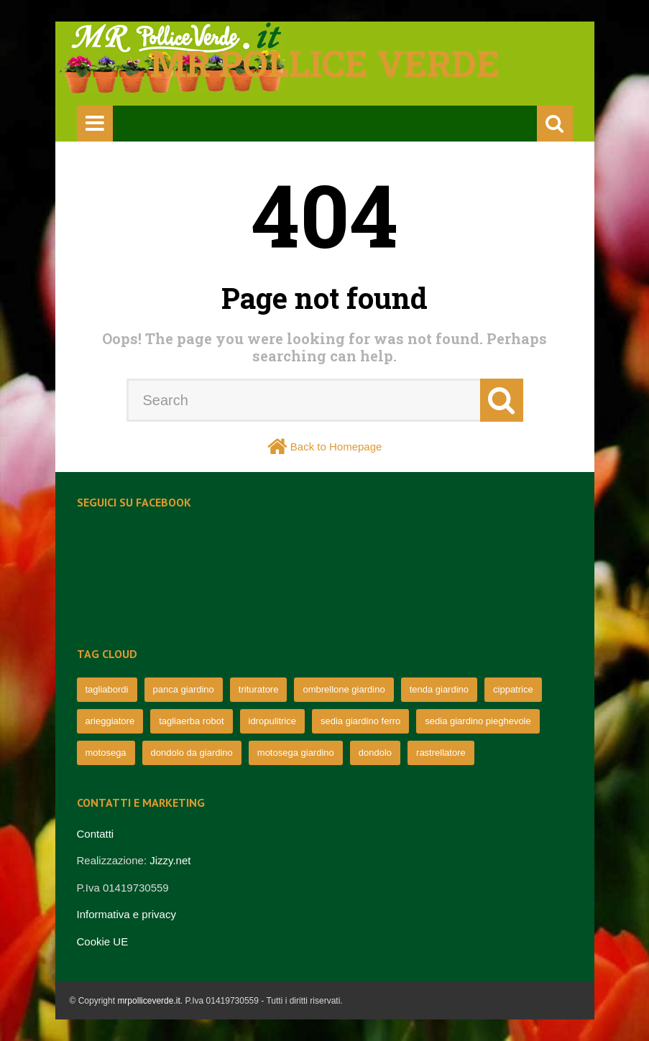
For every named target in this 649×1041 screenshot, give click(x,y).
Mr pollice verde (325, 63)
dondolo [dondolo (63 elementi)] (375, 752)
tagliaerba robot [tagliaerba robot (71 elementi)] (191, 721)
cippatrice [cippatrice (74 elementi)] (513, 689)
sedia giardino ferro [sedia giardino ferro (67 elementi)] (360, 721)
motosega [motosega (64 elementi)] (106, 752)
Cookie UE (103, 941)
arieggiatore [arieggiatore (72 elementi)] (110, 721)
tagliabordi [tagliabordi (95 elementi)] (107, 689)
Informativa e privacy (126, 914)
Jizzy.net (169, 860)
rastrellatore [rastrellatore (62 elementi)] (441, 752)
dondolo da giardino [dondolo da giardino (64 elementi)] (192, 752)
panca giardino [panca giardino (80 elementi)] (183, 689)
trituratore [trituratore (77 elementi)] (259, 689)
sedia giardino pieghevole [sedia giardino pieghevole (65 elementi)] (477, 721)
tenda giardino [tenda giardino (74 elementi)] (439, 689)
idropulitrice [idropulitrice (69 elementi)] (272, 721)
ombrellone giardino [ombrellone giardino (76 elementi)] (344, 689)
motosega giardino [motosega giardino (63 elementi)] (295, 752)
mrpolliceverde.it (148, 1001)
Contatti (95, 834)
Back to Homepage (336, 446)
